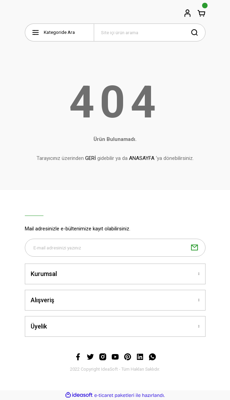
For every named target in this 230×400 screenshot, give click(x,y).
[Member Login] (187, 13)
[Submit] (194, 248)
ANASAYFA (141, 158)
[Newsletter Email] (115, 248)
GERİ (90, 158)
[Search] (150, 32)
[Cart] (201, 13)
